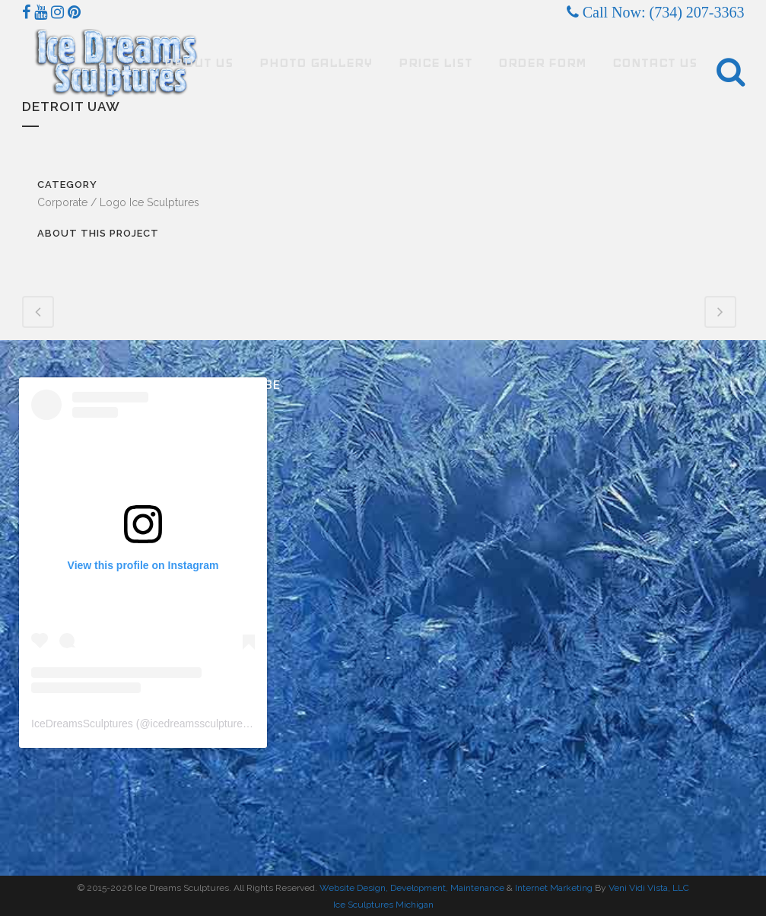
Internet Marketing (553, 888)
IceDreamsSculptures (82, 723)
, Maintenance (475, 888)
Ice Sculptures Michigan (383, 904)
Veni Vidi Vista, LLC (649, 888)
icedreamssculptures (199, 723)
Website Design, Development (382, 888)
